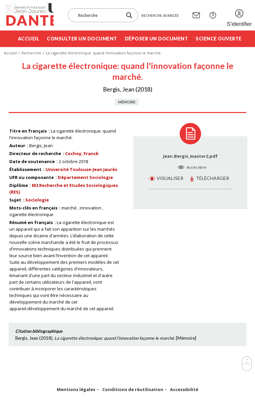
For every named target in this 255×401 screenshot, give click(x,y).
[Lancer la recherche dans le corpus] (129, 15)
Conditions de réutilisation (132, 389)
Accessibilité (184, 389)
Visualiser (170, 178)
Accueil (29, 38)
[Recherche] (98, 15)
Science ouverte (219, 38)
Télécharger (212, 178)
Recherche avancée (160, 15)
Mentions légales (76, 389)
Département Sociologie (85, 177)
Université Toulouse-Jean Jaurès (81, 169)
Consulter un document (82, 38)
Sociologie (37, 200)
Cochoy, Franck (82, 153)
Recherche (31, 52)
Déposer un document (156, 38)
